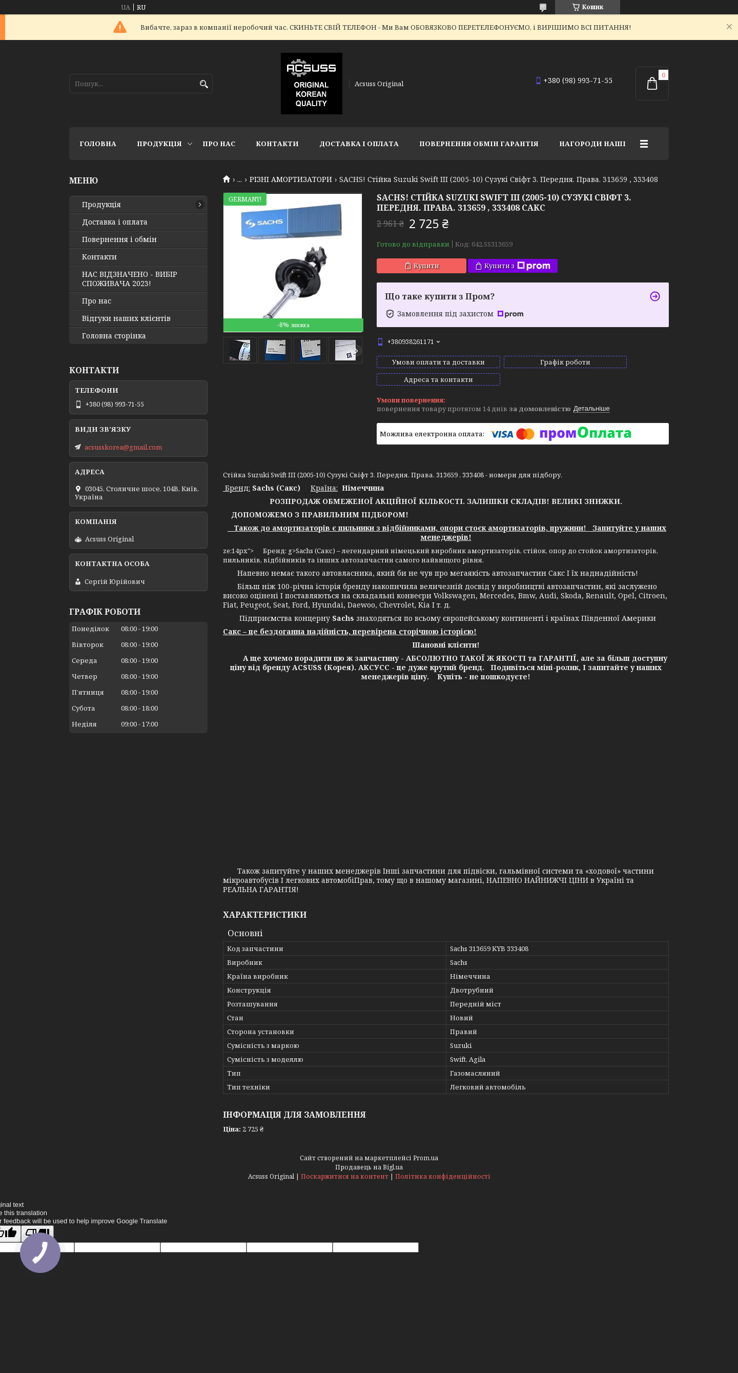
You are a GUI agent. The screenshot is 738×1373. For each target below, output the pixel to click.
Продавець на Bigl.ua (369, 1158)
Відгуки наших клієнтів (126, 318)
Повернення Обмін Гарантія (479, 143)
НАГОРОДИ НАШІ (592, 143)
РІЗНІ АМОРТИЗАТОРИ (291, 179)
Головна (97, 143)
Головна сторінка (114, 335)
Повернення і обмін (119, 239)
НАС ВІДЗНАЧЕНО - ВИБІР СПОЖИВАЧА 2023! (129, 279)
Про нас (218, 143)
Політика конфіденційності (442, 1167)
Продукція (159, 143)
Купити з (517, 266)
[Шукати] (204, 84)
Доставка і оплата (359, 143)
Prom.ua (425, 1148)
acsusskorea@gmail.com (123, 447)
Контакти (277, 143)
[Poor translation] (37, 1224)
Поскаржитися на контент (344, 1167)
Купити (426, 265)
